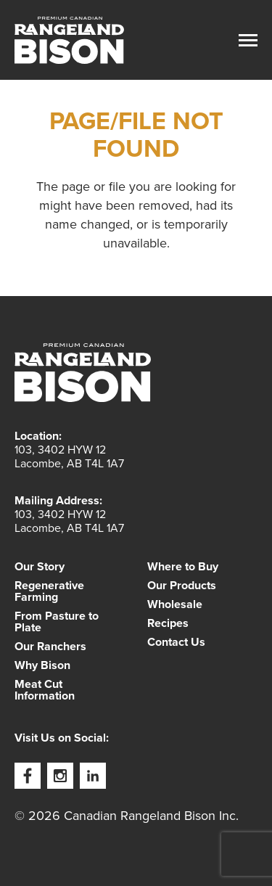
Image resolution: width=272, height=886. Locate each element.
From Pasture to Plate (57, 621)
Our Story (40, 567)
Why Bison (42, 665)
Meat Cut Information (45, 690)
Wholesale (174, 604)
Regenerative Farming (49, 591)
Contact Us (176, 642)
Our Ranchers (50, 646)
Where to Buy (182, 567)
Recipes (168, 623)
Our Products (181, 585)
